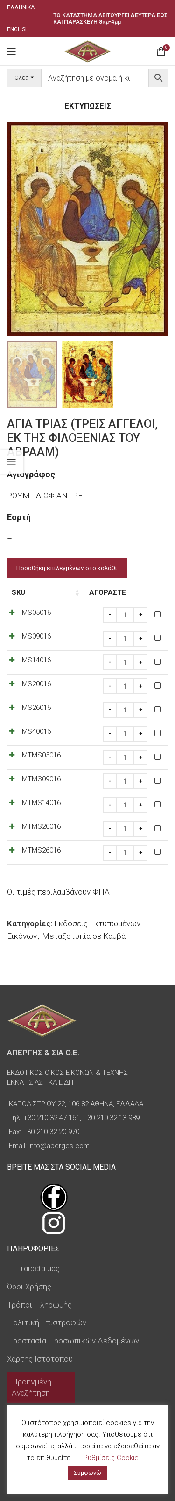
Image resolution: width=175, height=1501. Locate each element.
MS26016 (36, 707)
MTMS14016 (41, 803)
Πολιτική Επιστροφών (46, 1322)
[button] (16, 229)
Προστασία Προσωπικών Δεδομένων (73, 1340)
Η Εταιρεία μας (33, 1268)
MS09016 (36, 636)
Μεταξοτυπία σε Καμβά (84, 936)
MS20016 (36, 684)
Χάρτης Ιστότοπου (40, 1358)
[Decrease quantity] (110, 615)
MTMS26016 (41, 850)
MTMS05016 (41, 755)
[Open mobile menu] (11, 51)
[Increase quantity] (140, 615)
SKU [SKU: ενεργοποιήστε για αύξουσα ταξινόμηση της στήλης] (18, 592)
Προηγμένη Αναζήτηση (31, 1387)
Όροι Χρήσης (29, 1286)
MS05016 (36, 612)
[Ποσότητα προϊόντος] (125, 615)
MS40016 (36, 731)
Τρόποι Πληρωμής (39, 1304)
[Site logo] (87, 50)
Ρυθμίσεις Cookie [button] (111, 1457)
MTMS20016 (41, 826)
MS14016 (36, 660)
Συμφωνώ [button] (87, 1472)
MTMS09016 (41, 779)
